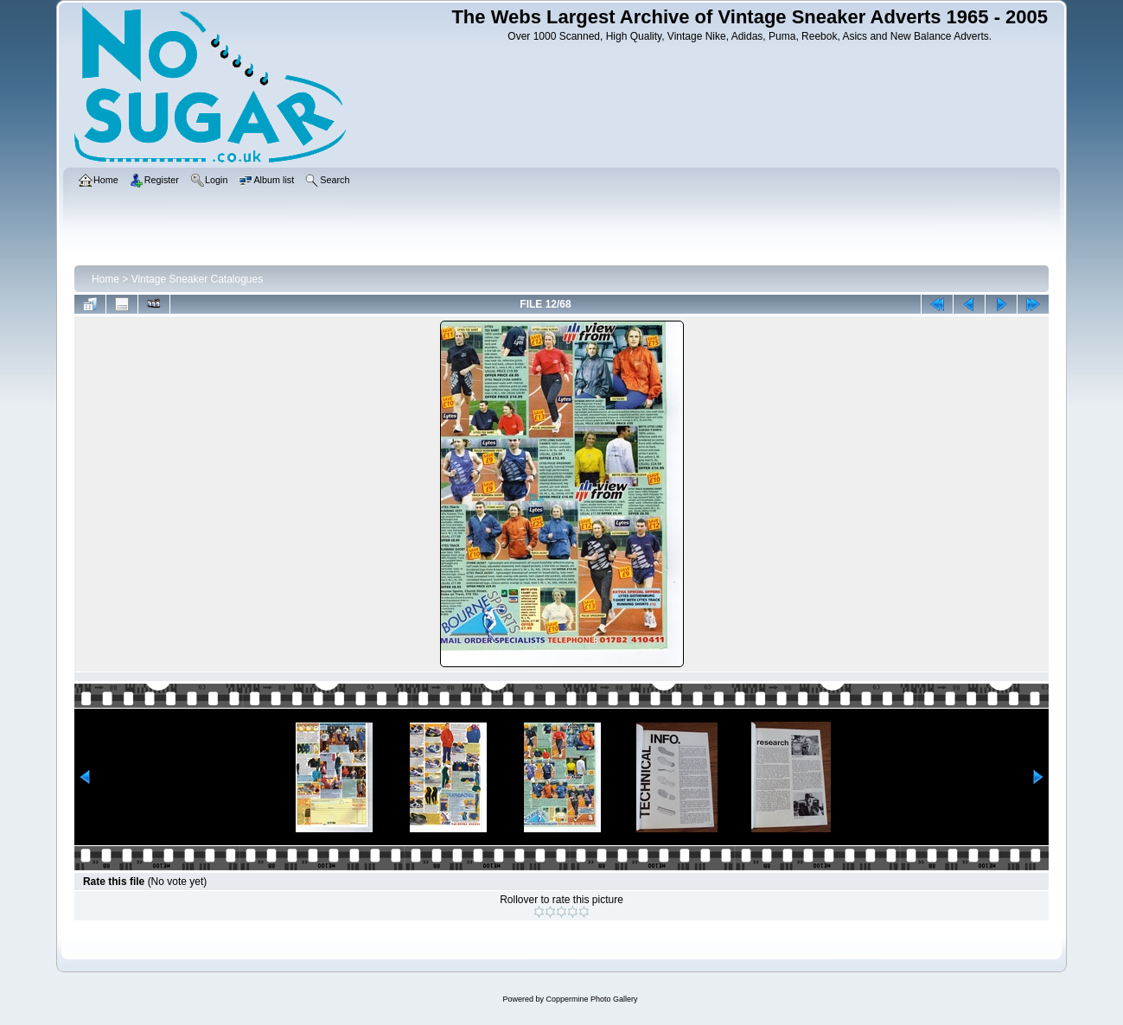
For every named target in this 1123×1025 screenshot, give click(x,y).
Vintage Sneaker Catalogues (197, 279)
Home (105, 279)
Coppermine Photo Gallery (591, 999)
